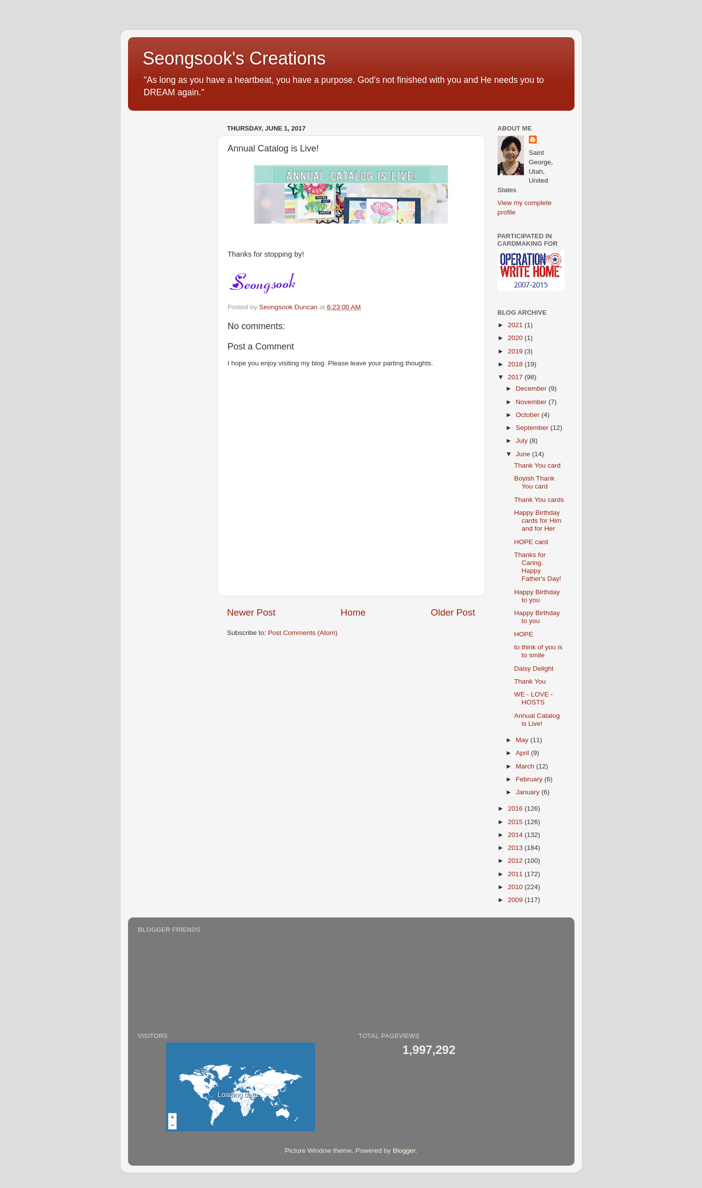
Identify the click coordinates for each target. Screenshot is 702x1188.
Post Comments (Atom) (302, 632)
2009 (516, 900)
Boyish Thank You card (534, 482)
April (523, 753)
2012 (516, 860)
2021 (516, 325)
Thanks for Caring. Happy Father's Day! (537, 567)
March (526, 766)
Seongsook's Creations (234, 58)
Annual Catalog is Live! (537, 719)
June (524, 454)
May (523, 740)
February (530, 779)
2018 (516, 364)
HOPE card (531, 542)
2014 (516, 835)
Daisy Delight (534, 668)
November (532, 402)
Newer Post (251, 612)
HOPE (523, 634)
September (533, 427)
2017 (516, 377)
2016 (516, 808)
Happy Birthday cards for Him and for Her (537, 520)
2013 (516, 847)
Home (353, 612)
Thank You (530, 681)
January (529, 792)
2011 (516, 874)
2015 (516, 822)
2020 (516, 338)
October (529, 415)
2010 (516, 887)
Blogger (404, 1150)
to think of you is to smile (538, 651)
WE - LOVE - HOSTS (533, 698)
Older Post (453, 612)
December (532, 388)
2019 (516, 351)
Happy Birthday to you (537, 596)
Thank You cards (539, 499)
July (523, 440)
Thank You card (537, 465)
